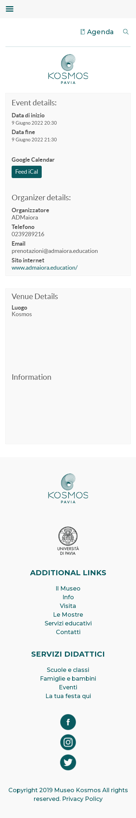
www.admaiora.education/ (45, 267)
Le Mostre (68, 614)
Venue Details (35, 296)
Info (68, 597)
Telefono (23, 226)
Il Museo (68, 588)
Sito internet (28, 260)
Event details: (34, 102)
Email (18, 243)
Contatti (68, 632)
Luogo (19, 307)
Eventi (68, 687)
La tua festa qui (68, 696)
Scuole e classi (68, 669)
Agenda (100, 32)
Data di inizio (28, 115)
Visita (68, 606)
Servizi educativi (68, 623)
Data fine (23, 132)
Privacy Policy (82, 798)
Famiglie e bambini (68, 678)
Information (31, 377)
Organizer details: (41, 197)
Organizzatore (30, 210)
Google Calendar (33, 159)
